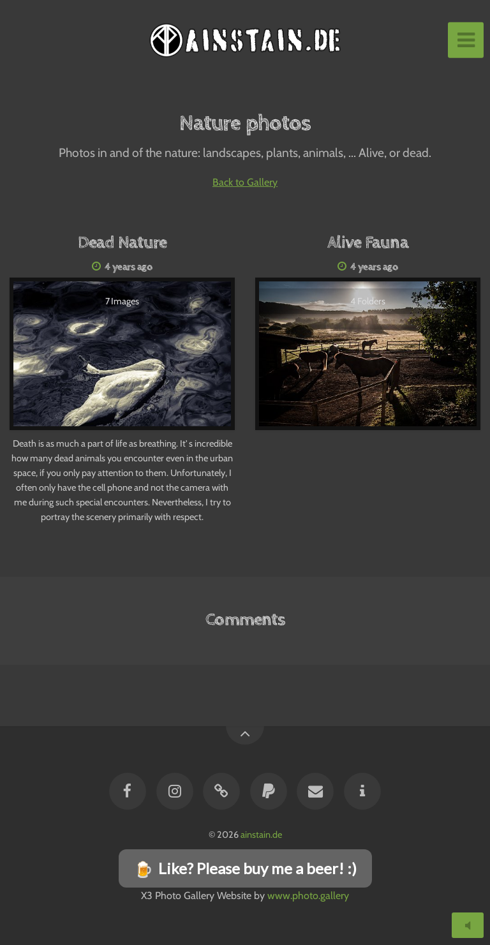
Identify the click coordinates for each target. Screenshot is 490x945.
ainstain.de (261, 834)
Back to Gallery (245, 182)
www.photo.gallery (308, 895)
